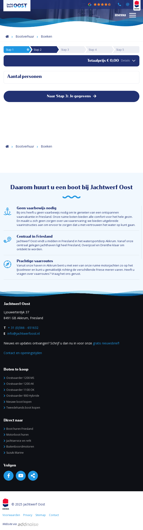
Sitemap (40, 515)
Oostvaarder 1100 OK (19, 390)
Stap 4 (93, 50)
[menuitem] (123, 19)
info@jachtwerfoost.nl (23, 333)
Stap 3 (65, 50)
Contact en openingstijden (23, 353)
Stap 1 (17, 50)
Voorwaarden (11, 515)
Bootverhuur (25, 36)
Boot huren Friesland (18, 429)
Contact (54, 515)
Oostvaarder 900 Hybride (21, 396)
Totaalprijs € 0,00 (111, 60)
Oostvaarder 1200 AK (19, 384)
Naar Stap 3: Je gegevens (71, 96)
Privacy (27, 515)
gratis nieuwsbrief (106, 343)
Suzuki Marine (14, 453)
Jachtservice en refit (17, 441)
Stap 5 (120, 50)
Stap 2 (38, 50)
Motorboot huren (16, 435)
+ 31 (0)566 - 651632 (23, 327)
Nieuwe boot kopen (18, 402)
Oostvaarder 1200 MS (19, 378)
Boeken (46, 36)
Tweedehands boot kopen (22, 407)
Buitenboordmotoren (19, 446)
